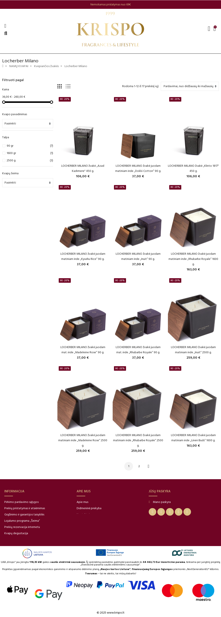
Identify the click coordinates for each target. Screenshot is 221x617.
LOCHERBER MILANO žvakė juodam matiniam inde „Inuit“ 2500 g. (193, 350)
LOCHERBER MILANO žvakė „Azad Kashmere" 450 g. (82, 168)
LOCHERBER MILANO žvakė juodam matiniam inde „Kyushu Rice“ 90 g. (82, 256)
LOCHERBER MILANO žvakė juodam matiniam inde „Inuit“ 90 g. (138, 256)
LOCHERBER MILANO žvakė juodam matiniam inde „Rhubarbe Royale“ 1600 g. (193, 259)
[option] (110, 4)
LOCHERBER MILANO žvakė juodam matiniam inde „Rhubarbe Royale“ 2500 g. (138, 440)
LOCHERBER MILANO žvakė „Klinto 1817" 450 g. (193, 168)
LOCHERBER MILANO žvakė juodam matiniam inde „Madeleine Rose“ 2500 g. (82, 440)
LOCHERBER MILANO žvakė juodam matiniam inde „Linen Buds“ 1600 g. (193, 438)
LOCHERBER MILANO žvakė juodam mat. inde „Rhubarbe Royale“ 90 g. (138, 350)
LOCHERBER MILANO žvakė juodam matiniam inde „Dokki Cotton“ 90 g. (138, 168)
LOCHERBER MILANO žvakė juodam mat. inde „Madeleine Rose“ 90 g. (82, 350)
